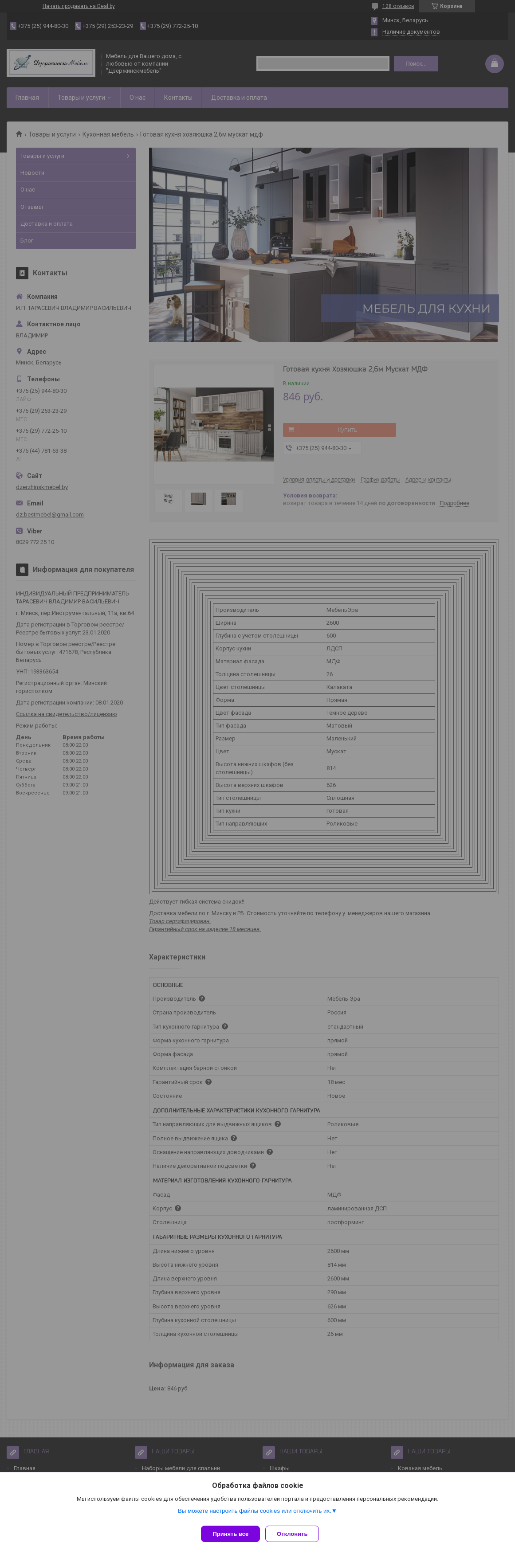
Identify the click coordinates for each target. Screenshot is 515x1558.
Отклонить (295, 1534)
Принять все (230, 1534)
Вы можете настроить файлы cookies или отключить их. (254, 1514)
